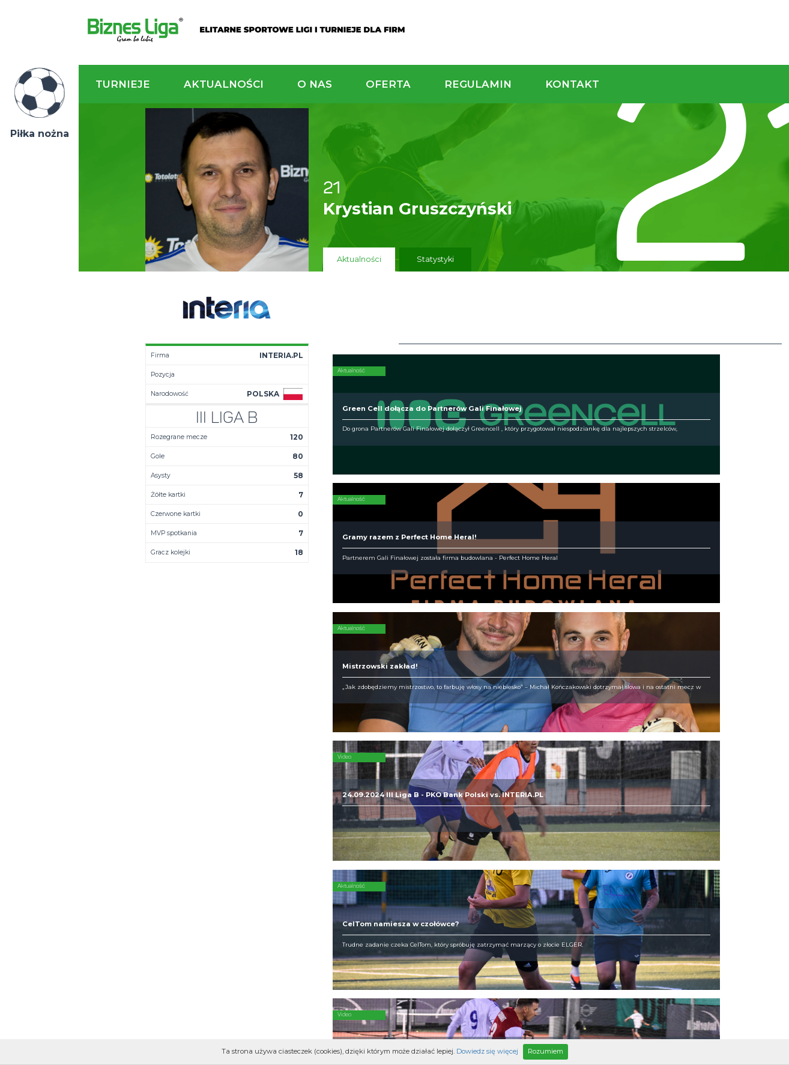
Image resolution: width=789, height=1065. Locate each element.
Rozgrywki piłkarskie (466, 743)
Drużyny (235, 772)
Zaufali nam (346, 753)
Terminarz (239, 753)
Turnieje (122, 84)
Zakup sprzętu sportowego (478, 763)
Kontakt (572, 84)
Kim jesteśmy (349, 743)
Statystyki (435, 259)
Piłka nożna (39, 133)
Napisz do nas (723, 677)
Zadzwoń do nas (546, 677)
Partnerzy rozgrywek (434, 846)
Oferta (388, 84)
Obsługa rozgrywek (361, 772)
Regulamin (478, 84)
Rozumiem (545, 1051)
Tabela (233, 763)
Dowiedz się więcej (487, 1051)
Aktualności (224, 84)
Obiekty (339, 763)
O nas (314, 84)
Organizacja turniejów (469, 753)
